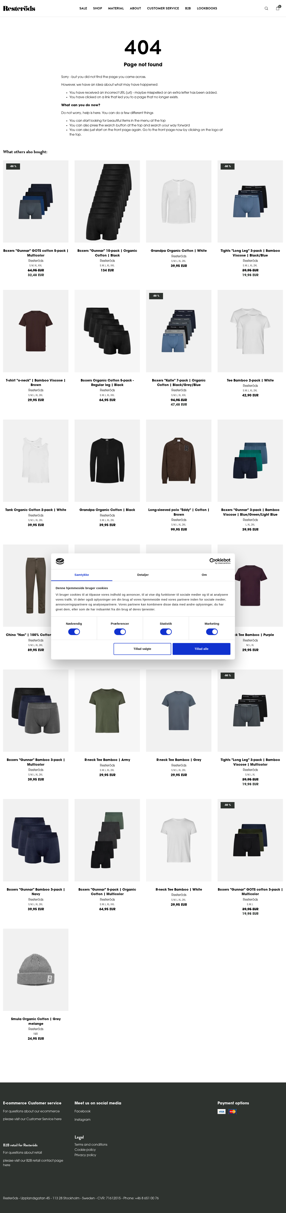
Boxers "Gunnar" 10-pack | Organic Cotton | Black (107, 253)
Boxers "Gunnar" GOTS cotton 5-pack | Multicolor (35, 253)
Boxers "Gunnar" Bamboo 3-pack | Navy (36, 892)
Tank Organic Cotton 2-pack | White (35, 510)
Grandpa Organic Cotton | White (179, 251)
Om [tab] (204, 574)
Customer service (163, 8)
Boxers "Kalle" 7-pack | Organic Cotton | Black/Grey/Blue (179, 383)
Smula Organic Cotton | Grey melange (36, 1021)
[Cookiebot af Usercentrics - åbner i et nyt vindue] (212, 561)
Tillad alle (201, 648)
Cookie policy (85, 1150)
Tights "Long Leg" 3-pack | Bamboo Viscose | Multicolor (250, 762)
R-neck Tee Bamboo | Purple (250, 635)
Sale (83, 8)
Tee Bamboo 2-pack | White (250, 380)
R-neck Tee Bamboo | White (179, 889)
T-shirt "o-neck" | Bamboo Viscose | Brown (36, 383)
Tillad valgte (142, 648)
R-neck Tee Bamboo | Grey (178, 760)
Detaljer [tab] (143, 574)
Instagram (82, 1120)
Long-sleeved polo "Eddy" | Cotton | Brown (178, 512)
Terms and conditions (91, 1145)
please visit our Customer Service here (32, 1119)
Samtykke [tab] (82, 574)
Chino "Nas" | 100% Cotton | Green (36, 635)
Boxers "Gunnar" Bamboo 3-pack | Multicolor (36, 762)
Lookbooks (207, 8)
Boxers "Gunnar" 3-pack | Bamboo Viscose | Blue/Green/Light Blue (250, 512)
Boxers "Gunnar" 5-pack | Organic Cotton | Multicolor (107, 892)
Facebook (82, 1111)
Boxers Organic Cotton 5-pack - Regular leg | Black (107, 383)
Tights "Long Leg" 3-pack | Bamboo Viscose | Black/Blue (250, 253)
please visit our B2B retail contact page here (33, 1163)
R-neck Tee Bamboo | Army (107, 760)
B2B (188, 8)
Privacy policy (85, 1155)
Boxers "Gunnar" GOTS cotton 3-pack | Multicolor (250, 892)
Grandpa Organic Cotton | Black (107, 510)
